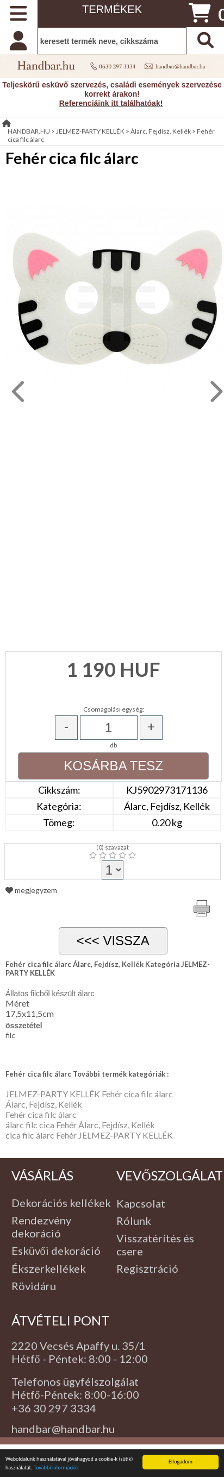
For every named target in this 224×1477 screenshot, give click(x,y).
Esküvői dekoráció (56, 1250)
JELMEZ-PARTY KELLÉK (90, 131)
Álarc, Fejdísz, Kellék (160, 131)
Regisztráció (147, 1268)
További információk (56, 1467)
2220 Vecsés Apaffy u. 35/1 (78, 1345)
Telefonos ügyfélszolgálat (75, 1381)
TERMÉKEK (112, 9)
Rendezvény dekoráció (41, 1227)
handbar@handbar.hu (63, 1428)
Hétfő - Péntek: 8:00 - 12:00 (79, 1358)
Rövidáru (33, 1285)
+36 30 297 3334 (53, 1408)
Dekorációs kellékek (61, 1202)
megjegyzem (31, 890)
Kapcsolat (140, 1203)
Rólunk (133, 1220)
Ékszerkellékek (48, 1268)
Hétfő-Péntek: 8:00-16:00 (75, 1394)
